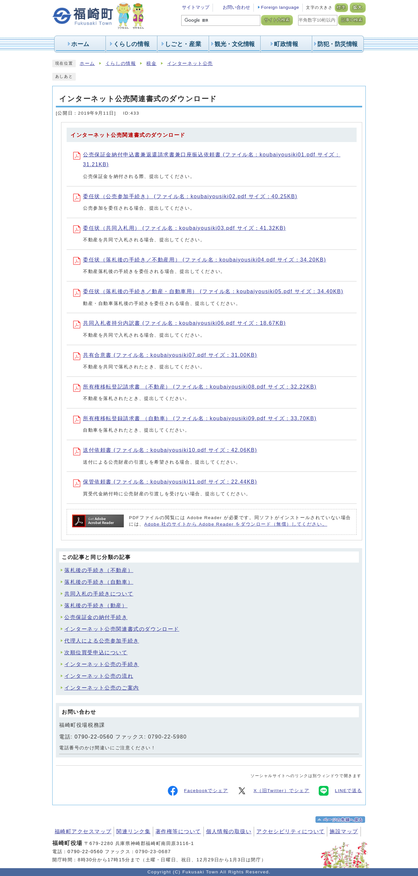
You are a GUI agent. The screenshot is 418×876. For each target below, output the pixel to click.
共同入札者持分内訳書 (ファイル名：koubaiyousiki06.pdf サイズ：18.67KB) (179, 323)
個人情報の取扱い (229, 831)
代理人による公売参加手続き (101, 641)
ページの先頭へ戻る (343, 820)
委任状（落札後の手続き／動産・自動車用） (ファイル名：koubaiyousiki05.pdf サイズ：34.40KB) (208, 291)
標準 (341, 7)
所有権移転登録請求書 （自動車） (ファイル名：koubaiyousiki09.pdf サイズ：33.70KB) (195, 418)
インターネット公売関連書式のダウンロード (121, 629)
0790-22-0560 (93, 737)
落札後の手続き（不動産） (98, 570)
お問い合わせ (236, 7)
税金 (151, 63)
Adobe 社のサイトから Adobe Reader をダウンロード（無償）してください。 (235, 524)
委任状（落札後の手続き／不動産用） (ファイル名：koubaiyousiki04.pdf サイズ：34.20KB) (199, 260)
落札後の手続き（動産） (96, 605)
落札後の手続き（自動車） (98, 582)
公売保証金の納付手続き (96, 617)
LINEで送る (340, 791)
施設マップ (344, 831)
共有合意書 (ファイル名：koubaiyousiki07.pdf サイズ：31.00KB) (165, 355)
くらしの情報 (120, 63)
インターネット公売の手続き (101, 664)
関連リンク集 (133, 831)
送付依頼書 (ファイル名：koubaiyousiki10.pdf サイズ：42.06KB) (165, 450)
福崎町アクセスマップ (83, 831)
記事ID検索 (351, 20)
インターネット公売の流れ (98, 676)
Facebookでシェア (198, 791)
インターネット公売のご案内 (101, 688)
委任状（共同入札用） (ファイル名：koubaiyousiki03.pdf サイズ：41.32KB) (179, 228)
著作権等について (178, 831)
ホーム (87, 63)
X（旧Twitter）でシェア (273, 791)
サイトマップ (195, 7)
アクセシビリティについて (290, 831)
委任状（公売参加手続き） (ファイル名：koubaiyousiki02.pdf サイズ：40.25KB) (185, 196)
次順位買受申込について (96, 652)
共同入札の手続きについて (98, 594)
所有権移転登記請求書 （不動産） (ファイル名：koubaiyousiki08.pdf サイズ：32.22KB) (195, 387)
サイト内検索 (277, 20)
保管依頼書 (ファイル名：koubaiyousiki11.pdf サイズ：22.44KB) (165, 482)
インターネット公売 (190, 63)
